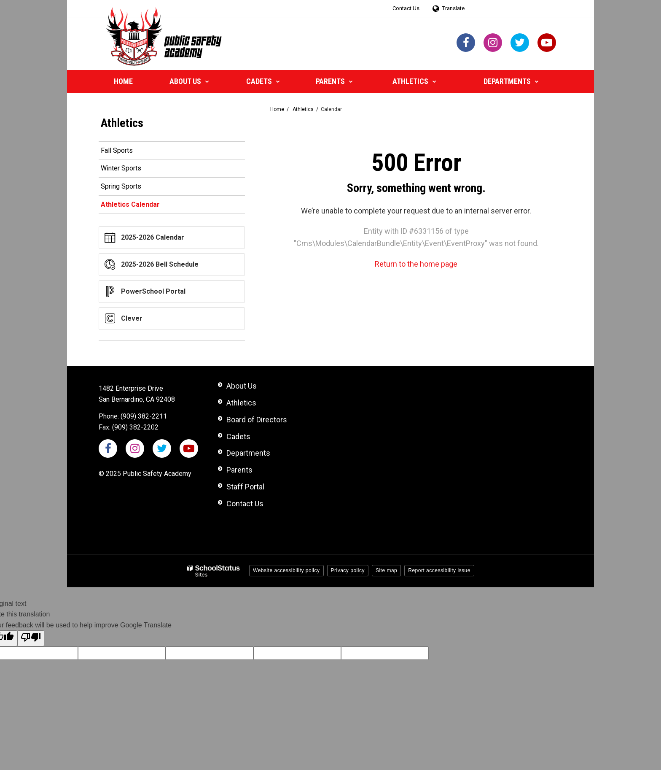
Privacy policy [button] (348, 570)
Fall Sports (117, 150)
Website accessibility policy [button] (286, 570)
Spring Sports (121, 186)
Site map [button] (386, 570)
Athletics (303, 109)
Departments (248, 452)
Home (277, 109)
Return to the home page (416, 263)
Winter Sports (121, 168)
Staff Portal (245, 486)
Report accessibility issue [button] (439, 570)
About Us (241, 385)
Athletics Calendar (130, 204)
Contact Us (405, 8)
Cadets (238, 436)
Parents (239, 469)
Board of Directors (256, 419)
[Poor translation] (30, 638)
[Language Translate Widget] (451, 8)
